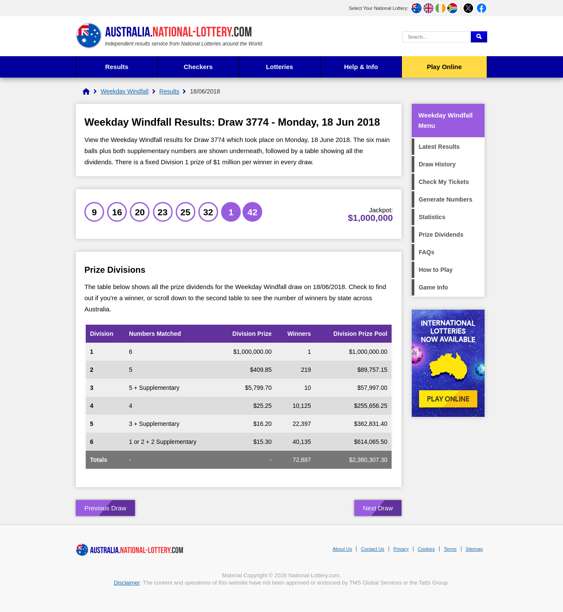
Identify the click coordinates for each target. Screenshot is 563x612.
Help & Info (361, 66)
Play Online (444, 66)
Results (116, 66)
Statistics (432, 217)
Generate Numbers (445, 199)
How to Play (435, 269)
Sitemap (474, 549)
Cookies (426, 549)
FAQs (426, 252)
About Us (342, 549)
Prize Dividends (441, 234)
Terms (450, 549)
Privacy (401, 549)
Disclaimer (127, 582)
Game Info (433, 287)
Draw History (437, 164)
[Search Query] (436, 36)
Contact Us (372, 549)
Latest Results (439, 146)
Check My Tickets (444, 181)
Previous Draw (105, 508)
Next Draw (378, 508)
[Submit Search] (479, 36)
